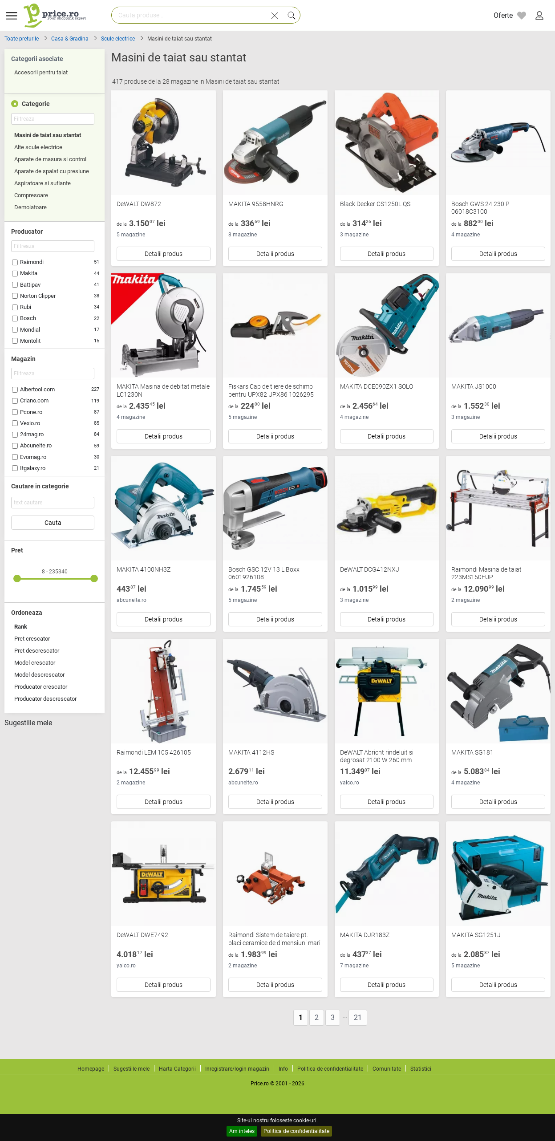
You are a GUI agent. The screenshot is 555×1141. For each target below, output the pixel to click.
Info (283, 1069)
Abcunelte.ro (36, 445)
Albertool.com (37, 389)
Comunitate (387, 1069)
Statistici (420, 1069)
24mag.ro (32, 434)
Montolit (30, 340)
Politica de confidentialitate (296, 1131)
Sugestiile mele (28, 723)
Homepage (90, 1069)
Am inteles (242, 1131)
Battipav (30, 284)
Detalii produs (163, 253)
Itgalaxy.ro (32, 468)
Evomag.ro (33, 457)
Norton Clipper (38, 295)
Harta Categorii (177, 1069)
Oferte (503, 15)
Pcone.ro (31, 412)
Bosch (28, 318)
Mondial (30, 329)
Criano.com (34, 400)
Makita (28, 273)
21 (358, 1017)
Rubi (25, 307)
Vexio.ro (30, 423)
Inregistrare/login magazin (237, 1069)
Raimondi (32, 262)
